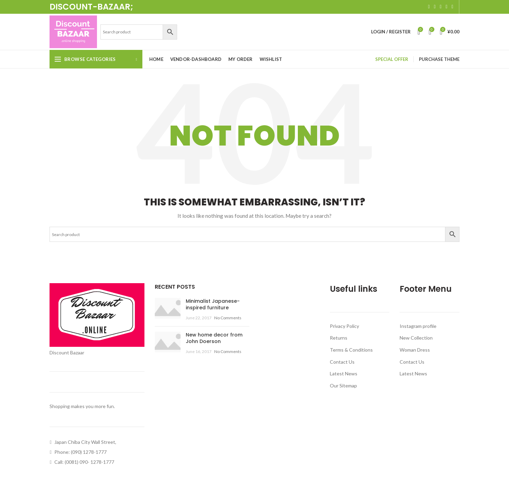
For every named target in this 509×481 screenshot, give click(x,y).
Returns (338, 338)
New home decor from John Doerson (214, 338)
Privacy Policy (344, 326)
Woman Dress (415, 350)
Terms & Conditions (351, 350)
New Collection (416, 338)
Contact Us (342, 362)
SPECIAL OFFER (391, 59)
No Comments (227, 317)
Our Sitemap (343, 385)
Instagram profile (418, 326)
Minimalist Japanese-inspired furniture (213, 304)
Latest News (343, 373)
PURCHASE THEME (439, 59)
